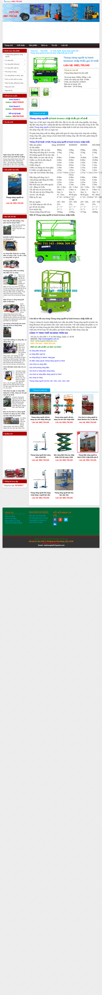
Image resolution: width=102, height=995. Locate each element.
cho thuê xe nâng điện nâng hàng (42, 371)
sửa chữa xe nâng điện (38, 364)
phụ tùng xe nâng (36, 377)
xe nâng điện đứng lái (37, 351)
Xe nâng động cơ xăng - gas (14, 75)
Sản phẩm (33, 45)
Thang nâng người (38, 118)
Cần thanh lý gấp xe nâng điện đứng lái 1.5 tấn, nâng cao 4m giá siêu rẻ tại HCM (14, 393)
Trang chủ (9, 45)
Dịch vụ (44, 45)
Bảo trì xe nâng (11, 518)
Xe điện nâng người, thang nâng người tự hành (47, 361)
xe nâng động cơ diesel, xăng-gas (42, 357)
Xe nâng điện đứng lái (12, 64)
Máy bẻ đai (8, 90)
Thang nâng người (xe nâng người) (14, 55)
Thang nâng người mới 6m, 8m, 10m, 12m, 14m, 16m (49, 381)
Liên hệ (64, 45)
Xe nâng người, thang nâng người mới (64, 51)
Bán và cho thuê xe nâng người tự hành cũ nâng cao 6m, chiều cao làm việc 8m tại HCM (14, 414)
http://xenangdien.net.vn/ (48, 339)
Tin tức (54, 45)
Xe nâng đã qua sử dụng (38, 518)
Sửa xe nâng (10, 516)
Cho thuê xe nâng (35, 522)
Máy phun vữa (9, 87)
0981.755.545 (17, 1)
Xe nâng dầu (9, 60)
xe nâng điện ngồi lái (37, 354)
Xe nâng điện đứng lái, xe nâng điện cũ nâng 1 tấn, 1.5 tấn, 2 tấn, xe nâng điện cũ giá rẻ (14, 255)
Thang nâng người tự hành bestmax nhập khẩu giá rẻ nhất (51, 53)
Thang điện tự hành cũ (37, 520)
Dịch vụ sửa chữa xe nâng (13, 79)
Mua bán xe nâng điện (37, 516)
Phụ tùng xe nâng (10, 71)
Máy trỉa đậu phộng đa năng (14, 83)
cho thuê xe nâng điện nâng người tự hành (45, 374)
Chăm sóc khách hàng (13, 523)
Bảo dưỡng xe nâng (12, 521)
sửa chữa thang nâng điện (39, 367)
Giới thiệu (21, 45)
